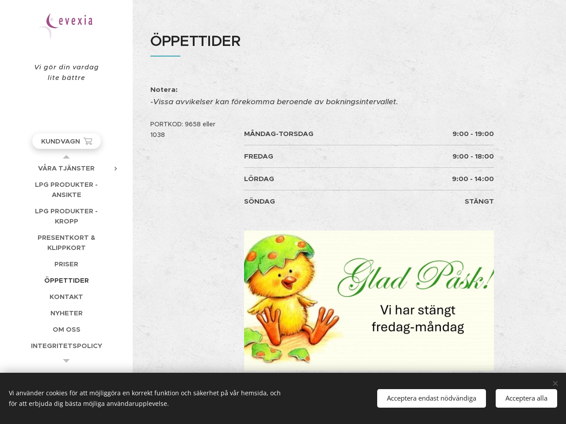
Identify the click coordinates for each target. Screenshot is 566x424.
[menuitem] (66, 168)
